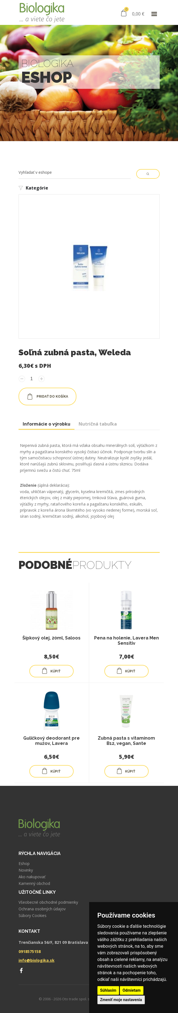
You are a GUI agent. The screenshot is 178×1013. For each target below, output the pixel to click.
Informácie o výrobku (46, 424)
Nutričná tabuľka (98, 424)
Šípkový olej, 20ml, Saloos (51, 638)
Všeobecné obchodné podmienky (48, 902)
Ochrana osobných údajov (42, 909)
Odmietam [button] (132, 990)
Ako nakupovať (32, 877)
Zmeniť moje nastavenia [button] (121, 1000)
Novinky (26, 870)
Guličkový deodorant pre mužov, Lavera (51, 740)
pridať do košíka (47, 396)
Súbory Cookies (33, 916)
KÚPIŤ (51, 671)
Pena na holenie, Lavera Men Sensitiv (126, 640)
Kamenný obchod (34, 883)
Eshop (24, 864)
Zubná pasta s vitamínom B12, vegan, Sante (126, 740)
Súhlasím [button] (108, 990)
